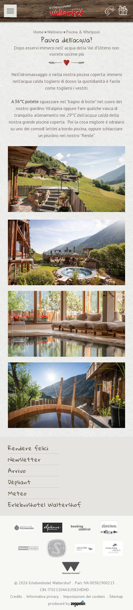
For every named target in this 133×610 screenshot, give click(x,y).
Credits (16, 596)
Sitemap (116, 596)
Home (38, 31)
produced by (66, 603)
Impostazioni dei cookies (84, 596)
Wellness (55, 31)
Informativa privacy (42, 596)
